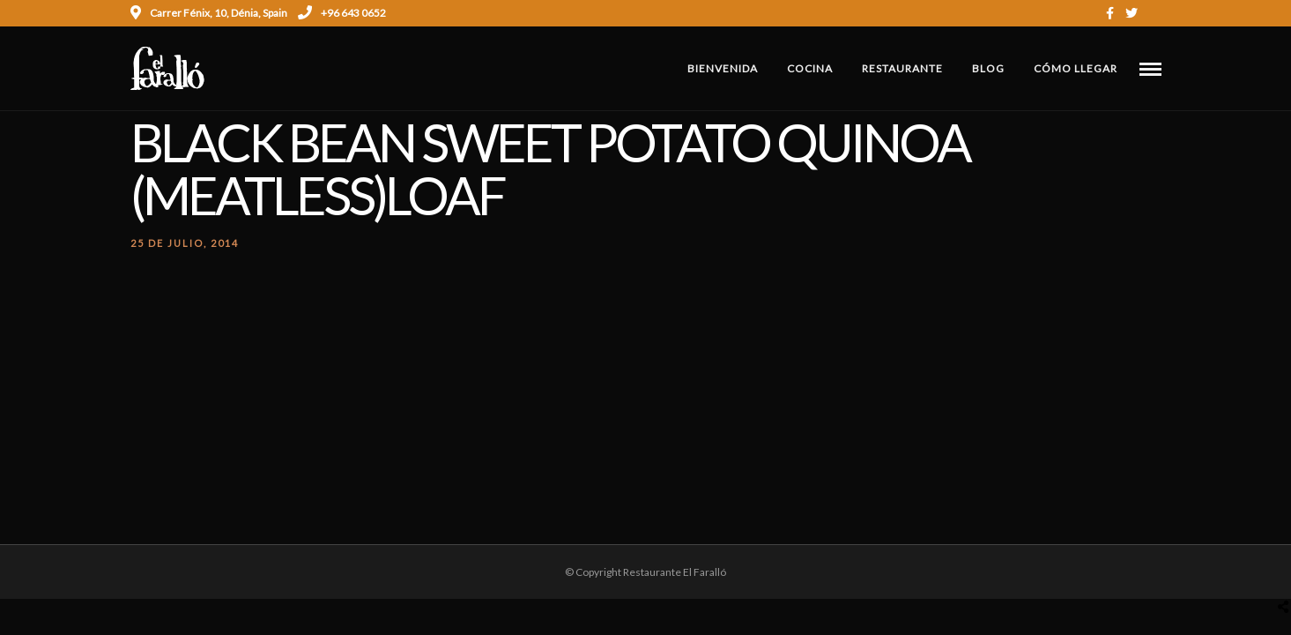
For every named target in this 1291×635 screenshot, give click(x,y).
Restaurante (902, 68)
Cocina (810, 68)
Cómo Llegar (1075, 68)
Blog (988, 68)
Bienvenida (722, 68)
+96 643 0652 (342, 12)
